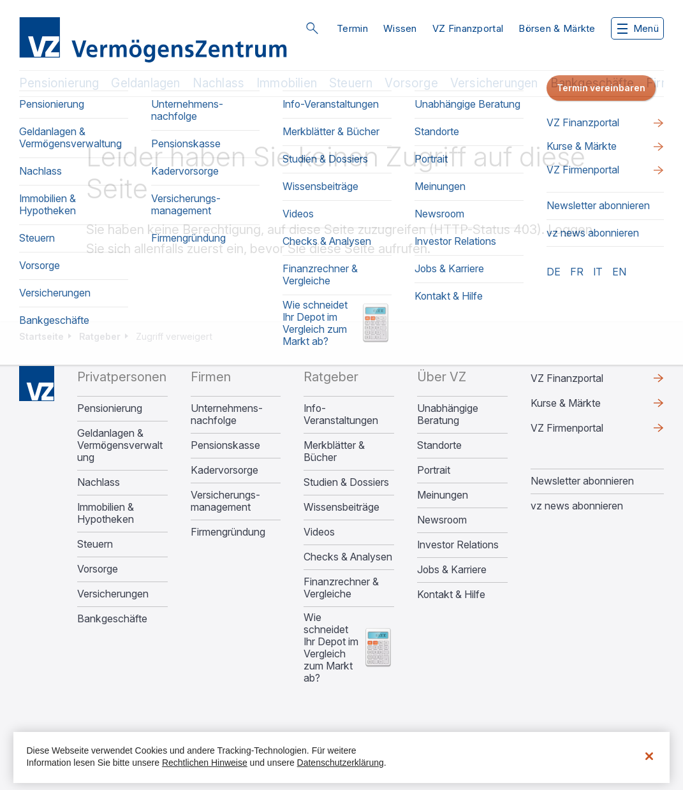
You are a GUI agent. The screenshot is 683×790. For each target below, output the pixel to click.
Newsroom (442, 520)
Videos (319, 532)
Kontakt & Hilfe (451, 595)
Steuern (350, 83)
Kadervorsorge (224, 470)
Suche (311, 28)
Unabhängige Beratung (447, 414)
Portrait (433, 470)
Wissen (400, 28)
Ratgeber (100, 336)
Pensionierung (59, 83)
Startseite (41, 336)
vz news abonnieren (577, 505)
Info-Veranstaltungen (341, 414)
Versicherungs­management (225, 501)
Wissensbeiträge (341, 507)
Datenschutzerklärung (340, 762)
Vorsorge (411, 83)
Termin (352, 28)
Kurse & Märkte (566, 403)
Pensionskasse (225, 445)
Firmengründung (228, 532)
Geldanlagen (145, 83)
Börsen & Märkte (557, 28)
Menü (638, 28)
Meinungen (442, 495)
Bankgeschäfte (592, 83)
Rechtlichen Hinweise (204, 762)
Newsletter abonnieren (582, 480)
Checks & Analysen (348, 557)
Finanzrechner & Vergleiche (341, 588)
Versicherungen (494, 83)
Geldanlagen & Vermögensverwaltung (120, 445)
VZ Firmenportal (567, 427)
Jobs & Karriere (452, 570)
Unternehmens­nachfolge (227, 414)
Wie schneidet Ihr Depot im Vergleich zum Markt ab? (331, 647)
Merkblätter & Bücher (334, 451)
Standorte (439, 445)
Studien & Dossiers (346, 482)
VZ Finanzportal (468, 28)
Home (36, 383)
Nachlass (219, 83)
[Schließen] (649, 756)
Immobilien (286, 83)
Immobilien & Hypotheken (105, 513)
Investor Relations (458, 545)
